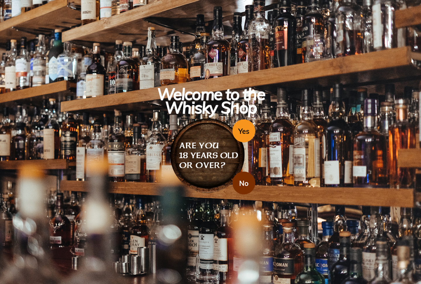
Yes (243, 131)
